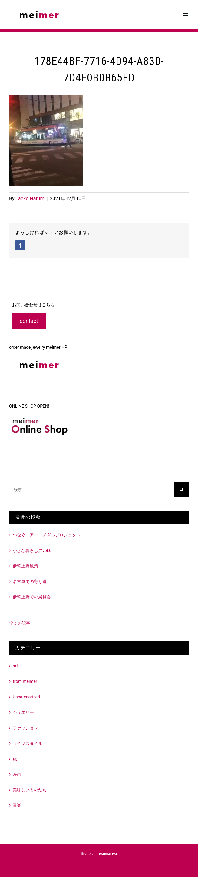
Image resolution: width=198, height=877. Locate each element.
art (15, 665)
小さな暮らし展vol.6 (32, 550)
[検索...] (91, 489)
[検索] (181, 489)
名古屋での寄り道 (30, 581)
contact (29, 321)
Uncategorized (26, 696)
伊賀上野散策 (25, 566)
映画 (17, 774)
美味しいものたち (30, 789)
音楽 (17, 805)
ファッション (25, 727)
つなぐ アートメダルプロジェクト (47, 535)
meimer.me (108, 854)
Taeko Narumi (30, 198)
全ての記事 (19, 623)
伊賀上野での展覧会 (32, 596)
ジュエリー (23, 712)
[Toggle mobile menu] (186, 14)
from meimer (25, 681)
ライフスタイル (27, 743)
